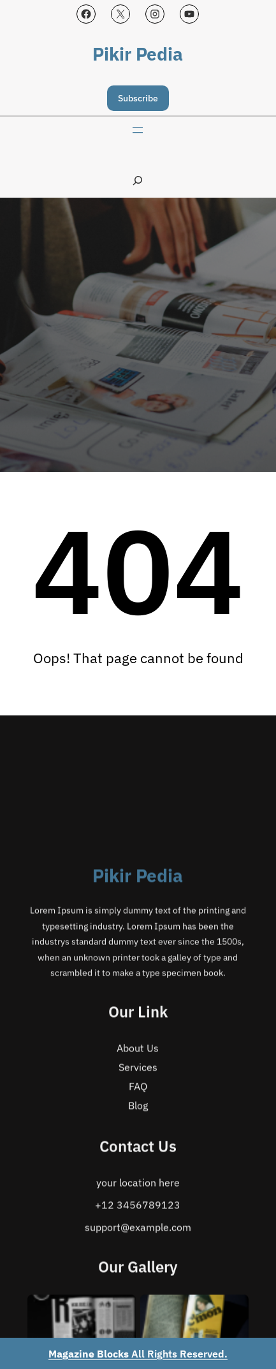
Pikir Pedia (137, 54)
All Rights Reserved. (138, 1353)
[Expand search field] (137, 180)
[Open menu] (137, 130)
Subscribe (138, 98)
